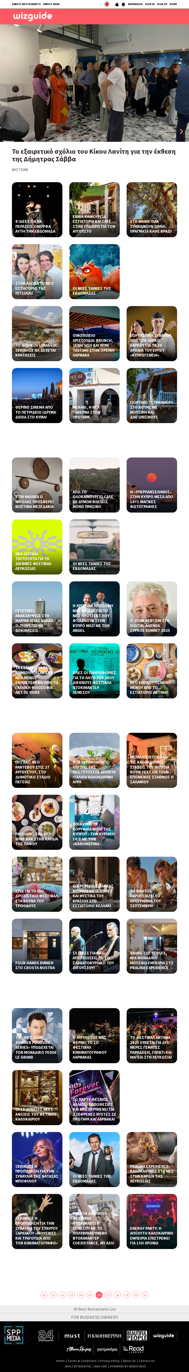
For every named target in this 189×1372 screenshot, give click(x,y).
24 (80, 1295)
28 (117, 1295)
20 (44, 1295)
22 (62, 1295)
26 (99, 1295)
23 (71, 1295)
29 (126, 1295)
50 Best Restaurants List (94, 1309)
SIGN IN (150, 4)
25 (90, 1295)
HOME (173, 4)
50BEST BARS (51, 4)
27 (108, 1295)
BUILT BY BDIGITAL (78, 1366)
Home (60, 1361)
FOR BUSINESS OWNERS (94, 1317)
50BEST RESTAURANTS (26, 4)
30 (135, 1295)
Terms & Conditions (82, 1361)
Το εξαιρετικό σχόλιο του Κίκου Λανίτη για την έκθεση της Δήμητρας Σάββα (94, 155)
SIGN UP (162, 4)
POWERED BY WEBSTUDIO (128, 1366)
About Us (129, 1361)
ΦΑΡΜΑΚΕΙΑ (135, 4)
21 (53, 1295)
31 (145, 1295)
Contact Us (147, 1361)
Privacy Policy (110, 1361)
